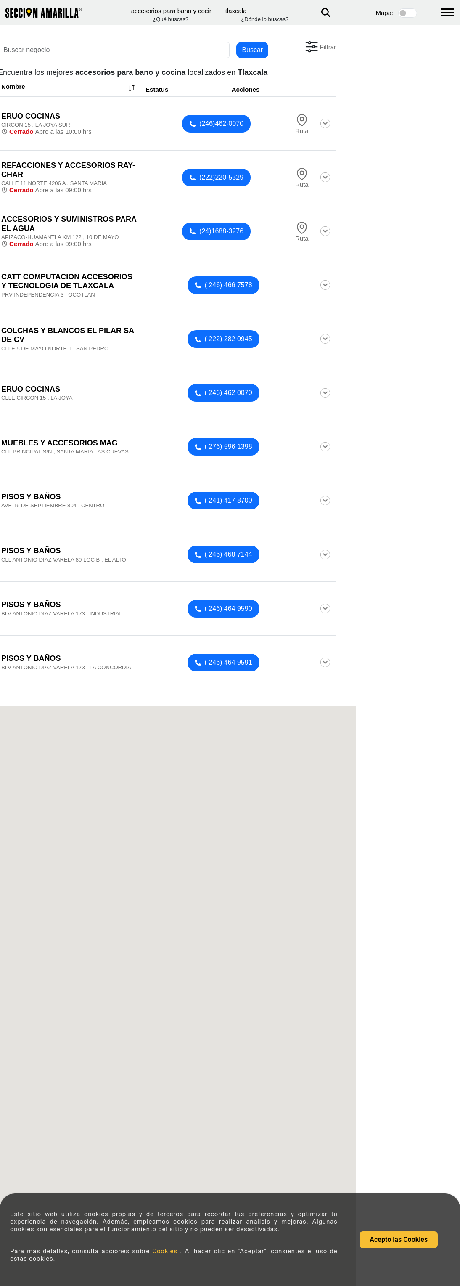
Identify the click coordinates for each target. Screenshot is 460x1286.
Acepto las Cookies (399, 1240)
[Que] (171, 11)
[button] (320, 46)
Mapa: (385, 12)
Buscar (252, 49)
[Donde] (265, 11)
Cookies (166, 1251)
